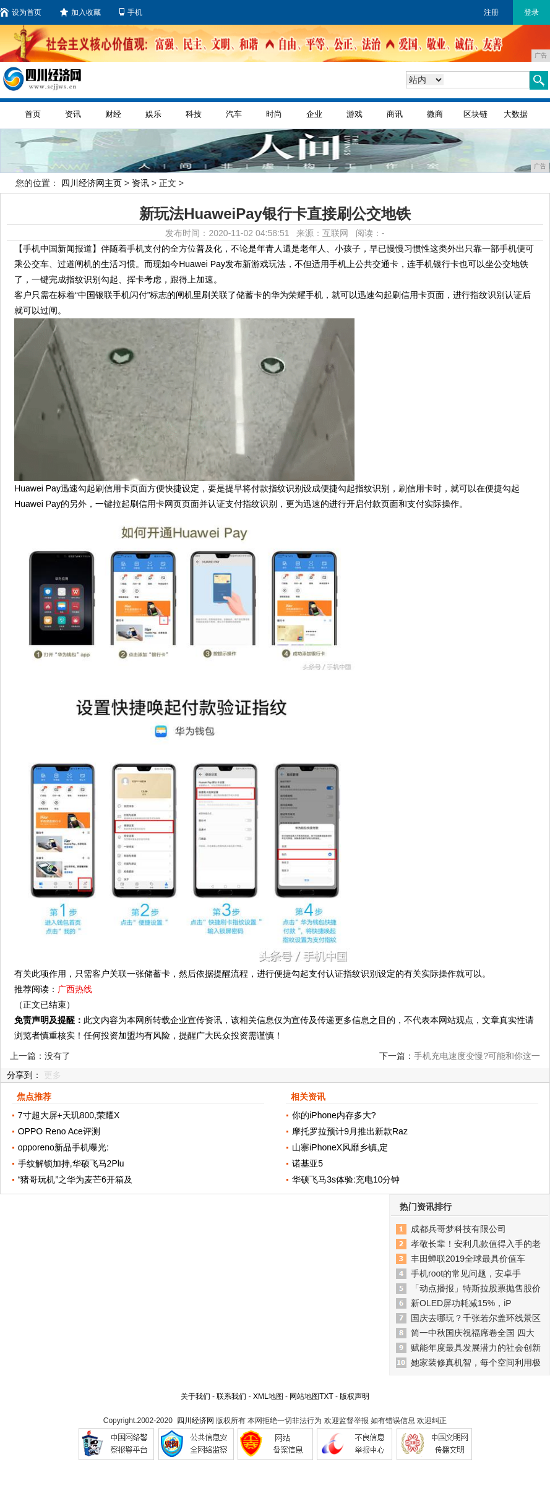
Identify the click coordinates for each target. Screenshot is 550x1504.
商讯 (395, 114)
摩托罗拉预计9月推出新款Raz (350, 1131)
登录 (531, 12)
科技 (194, 114)
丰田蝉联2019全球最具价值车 (468, 1259)
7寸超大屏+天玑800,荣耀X (69, 1115)
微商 (435, 114)
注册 (491, 12)
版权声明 (354, 1396)
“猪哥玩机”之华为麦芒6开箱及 (75, 1179)
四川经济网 (195, 1420)
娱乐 (153, 114)
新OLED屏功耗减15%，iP (461, 1303)
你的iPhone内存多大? (334, 1115)
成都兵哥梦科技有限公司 (458, 1229)
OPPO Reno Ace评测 (59, 1131)
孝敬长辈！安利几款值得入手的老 (476, 1244)
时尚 (274, 114)
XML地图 (268, 1396)
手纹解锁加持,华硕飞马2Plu (71, 1163)
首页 (33, 114)
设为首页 (20, 12)
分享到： (24, 1075)
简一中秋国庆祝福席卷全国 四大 (473, 1333)
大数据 (516, 114)
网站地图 (304, 1396)
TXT (326, 1396)
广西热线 (75, 989)
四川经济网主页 (91, 183)
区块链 (475, 114)
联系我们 (231, 1396)
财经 (113, 114)
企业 (314, 114)
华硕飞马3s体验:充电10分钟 (346, 1179)
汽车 (234, 114)
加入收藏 (80, 12)
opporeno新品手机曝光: (63, 1147)
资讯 (73, 114)
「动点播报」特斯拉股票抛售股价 (476, 1288)
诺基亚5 (307, 1163)
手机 (130, 12)
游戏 (354, 114)
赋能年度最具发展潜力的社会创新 (476, 1348)
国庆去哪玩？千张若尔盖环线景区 (476, 1318)
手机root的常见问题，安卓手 (466, 1273)
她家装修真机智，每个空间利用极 (476, 1362)
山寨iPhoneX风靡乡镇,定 (340, 1147)
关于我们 (195, 1396)
